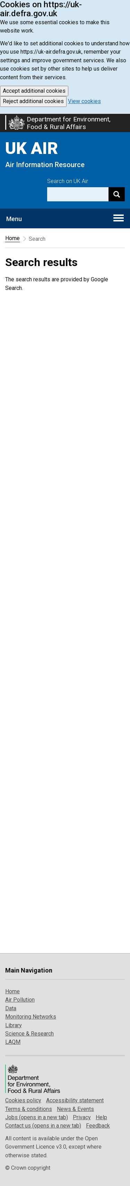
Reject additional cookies (33, 101)
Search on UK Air (67, 181)
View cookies (84, 101)
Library (13, 1025)
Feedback (98, 1125)
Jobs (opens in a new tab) (36, 1117)
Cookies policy (23, 1100)
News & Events (75, 1109)
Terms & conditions (28, 1109)
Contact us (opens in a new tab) (43, 1125)
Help (101, 1117)
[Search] (117, 194)
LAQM (12, 1042)
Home (12, 238)
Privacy (82, 1117)
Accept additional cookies (34, 91)
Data (10, 1008)
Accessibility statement (75, 1100)
